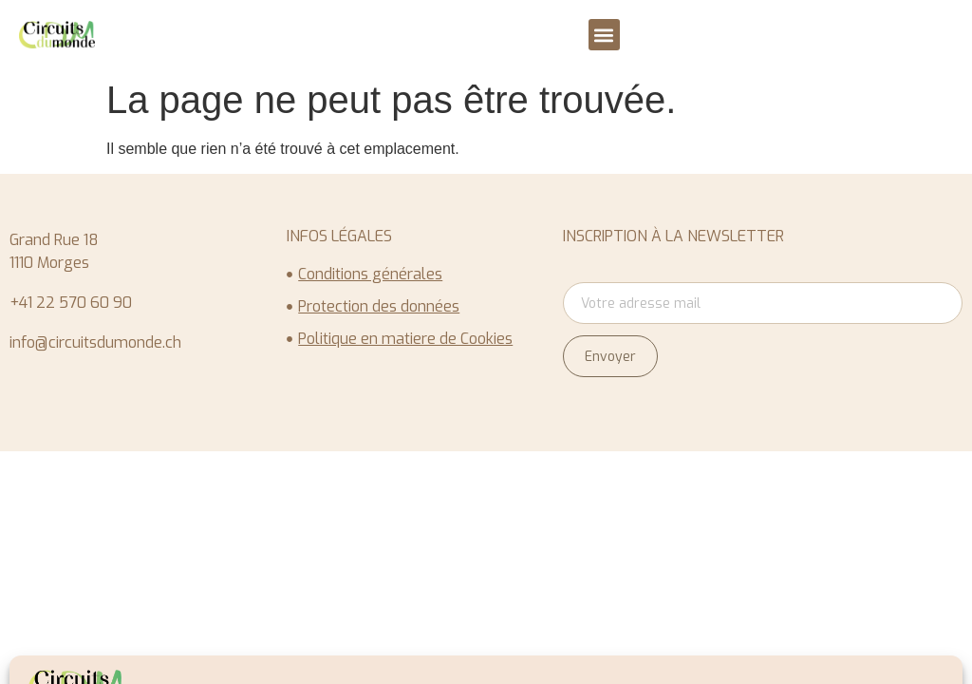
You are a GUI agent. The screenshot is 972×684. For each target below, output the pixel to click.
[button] (604, 34)
